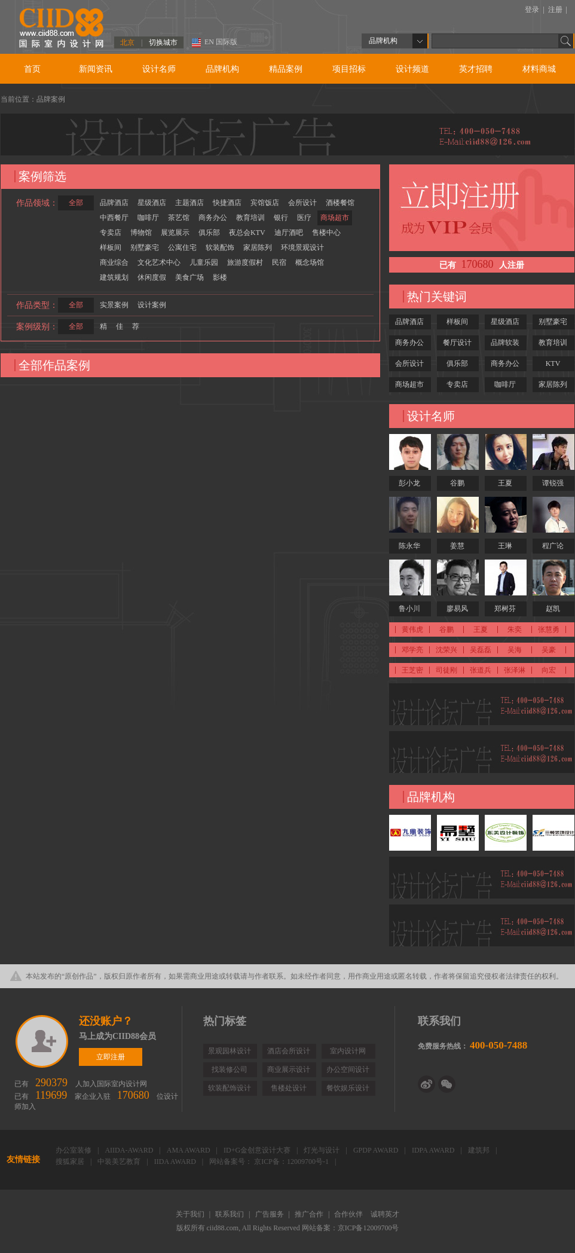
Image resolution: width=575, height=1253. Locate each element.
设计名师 (159, 69)
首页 (32, 69)
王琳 (505, 546)
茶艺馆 (178, 217)
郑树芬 (505, 608)
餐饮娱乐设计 (347, 1088)
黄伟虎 (412, 629)
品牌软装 (505, 342)
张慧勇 (548, 629)
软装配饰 (220, 247)
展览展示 (175, 232)
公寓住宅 (182, 247)
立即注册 (42, 1041)
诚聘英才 (385, 1214)
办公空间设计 (347, 1069)
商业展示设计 (288, 1069)
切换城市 (163, 42)
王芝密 (412, 670)
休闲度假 (151, 277)
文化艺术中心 (159, 262)
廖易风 (457, 608)
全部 (76, 202)
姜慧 (457, 546)
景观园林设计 (229, 1051)
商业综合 (114, 262)
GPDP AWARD (376, 1150)
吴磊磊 (480, 649)
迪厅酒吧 (288, 232)
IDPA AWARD (434, 1150)
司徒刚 (446, 670)
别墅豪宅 (144, 247)
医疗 (304, 217)
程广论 (553, 546)
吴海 (514, 649)
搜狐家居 (71, 1161)
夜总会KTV (247, 232)
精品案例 (285, 69)
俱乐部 (209, 232)
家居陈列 (257, 247)
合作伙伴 (349, 1214)
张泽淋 (514, 670)
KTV (553, 363)
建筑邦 (479, 1150)
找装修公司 (229, 1069)
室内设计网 (348, 1051)
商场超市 (334, 217)
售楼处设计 (289, 1088)
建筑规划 (114, 277)
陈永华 (409, 546)
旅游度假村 (245, 262)
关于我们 (191, 1214)
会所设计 (302, 202)
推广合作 (310, 1214)
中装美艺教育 (119, 1161)
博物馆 (141, 232)
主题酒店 (189, 202)
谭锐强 (553, 483)
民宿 (279, 262)
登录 (533, 9)
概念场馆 (309, 262)
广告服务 (270, 1214)
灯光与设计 (322, 1150)
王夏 (505, 483)
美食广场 (189, 277)
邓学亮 (412, 649)
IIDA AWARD (176, 1161)
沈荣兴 (446, 649)
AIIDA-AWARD (130, 1150)
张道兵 (480, 670)
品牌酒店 (114, 202)
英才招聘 (476, 69)
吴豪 (549, 649)
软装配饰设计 (229, 1088)
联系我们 (230, 1214)
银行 (281, 217)
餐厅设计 (457, 342)
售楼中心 (326, 232)
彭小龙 (409, 483)
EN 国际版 (220, 42)
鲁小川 (409, 608)
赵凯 (553, 608)
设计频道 (412, 69)
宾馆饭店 (264, 202)
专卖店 (110, 232)
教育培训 (250, 217)
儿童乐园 (203, 262)
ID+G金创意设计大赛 (258, 1150)
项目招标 (349, 69)
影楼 (220, 277)
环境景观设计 (302, 247)
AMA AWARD (189, 1150)
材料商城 (539, 69)
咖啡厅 (148, 217)
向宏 (549, 670)
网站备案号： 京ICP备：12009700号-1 (270, 1161)
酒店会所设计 (288, 1051)
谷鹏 (457, 483)
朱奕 (514, 629)
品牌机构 (222, 69)
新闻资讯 (95, 69)
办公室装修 (74, 1150)
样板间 (110, 247)
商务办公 (212, 217)
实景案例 (114, 305)
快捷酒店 (227, 202)
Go (566, 40)
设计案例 (151, 305)
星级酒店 (151, 202)
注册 (556, 9)
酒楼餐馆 (340, 202)
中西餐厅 (114, 217)
